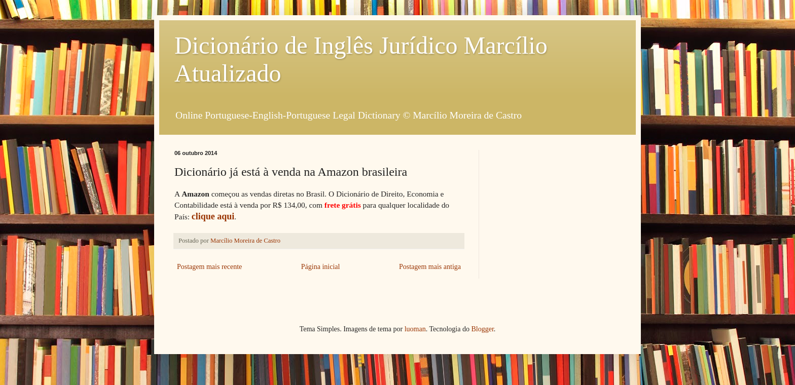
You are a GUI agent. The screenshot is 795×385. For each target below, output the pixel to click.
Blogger (482, 329)
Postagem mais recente (209, 267)
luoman (415, 329)
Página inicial (320, 267)
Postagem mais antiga (430, 267)
